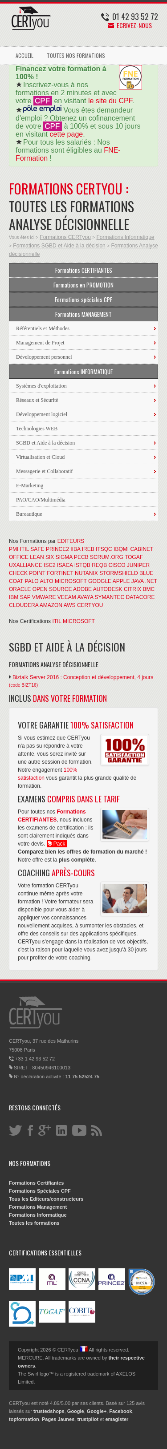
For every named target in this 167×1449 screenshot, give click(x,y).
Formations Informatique (125, 237)
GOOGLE (99, 581)
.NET (151, 581)
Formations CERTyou (65, 237)
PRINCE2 (57, 549)
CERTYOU (90, 605)
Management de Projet (40, 343)
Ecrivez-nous (130, 25)
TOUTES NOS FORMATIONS (76, 55)
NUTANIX (86, 573)
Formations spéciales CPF (83, 299)
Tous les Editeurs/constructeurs (46, 1199)
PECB (81, 557)
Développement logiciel (41, 414)
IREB (88, 549)
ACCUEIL (24, 55)
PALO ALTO (39, 581)
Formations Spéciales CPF (40, 1191)
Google (75, 1411)
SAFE (37, 549)
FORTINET (60, 573)
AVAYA (85, 597)
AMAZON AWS (58, 605)
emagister (116, 1419)
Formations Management (38, 1207)
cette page (66, 134)
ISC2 (50, 565)
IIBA (75, 549)
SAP (25, 597)
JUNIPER (138, 565)
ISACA (65, 565)
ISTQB (82, 565)
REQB (99, 565)
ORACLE (20, 589)
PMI (13, 549)
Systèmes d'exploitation (41, 386)
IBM (13, 597)
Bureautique (29, 514)
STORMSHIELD (118, 573)
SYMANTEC (110, 597)
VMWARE (44, 597)
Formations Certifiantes (36, 1183)
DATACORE (140, 597)
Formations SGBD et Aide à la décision (59, 246)
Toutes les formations (34, 1223)
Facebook (120, 1411)
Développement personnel (44, 357)
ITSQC (104, 549)
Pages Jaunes (58, 1419)
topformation (24, 1419)
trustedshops (49, 1411)
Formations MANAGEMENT (83, 314)
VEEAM (66, 597)
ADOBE (82, 589)
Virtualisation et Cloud (40, 457)
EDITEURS (71, 541)
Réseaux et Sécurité (37, 400)
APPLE (121, 581)
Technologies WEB (36, 428)
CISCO (117, 565)
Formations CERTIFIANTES (83, 270)
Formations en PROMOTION (83, 284)
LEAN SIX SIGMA (51, 557)
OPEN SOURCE (52, 589)
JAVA (137, 581)
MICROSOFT (71, 581)
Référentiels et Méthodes (42, 328)
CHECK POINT (27, 573)
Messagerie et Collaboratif (44, 471)
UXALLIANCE (25, 565)
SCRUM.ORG (106, 557)
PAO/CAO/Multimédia (40, 500)
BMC (149, 589)
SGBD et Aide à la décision (45, 443)
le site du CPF (110, 101)
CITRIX (132, 589)
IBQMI (121, 549)
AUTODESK (107, 589)
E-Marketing (29, 485)
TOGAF (134, 557)
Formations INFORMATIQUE (83, 371)
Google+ (96, 1411)
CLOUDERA (23, 605)
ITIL (24, 549)
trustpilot (87, 1419)
